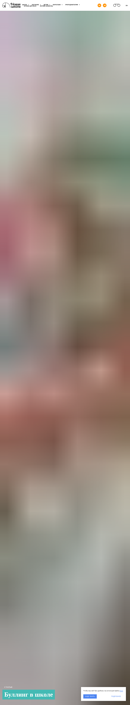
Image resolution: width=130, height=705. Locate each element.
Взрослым (57, 4)
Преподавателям (71, 4)
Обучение (35, 4)
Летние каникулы (46, 6)
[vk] (99, 5)
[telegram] (104, 5)
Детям (46, 4)
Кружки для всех (30, 6)
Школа (24, 4)
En (127, 5)
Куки (121, 691)
